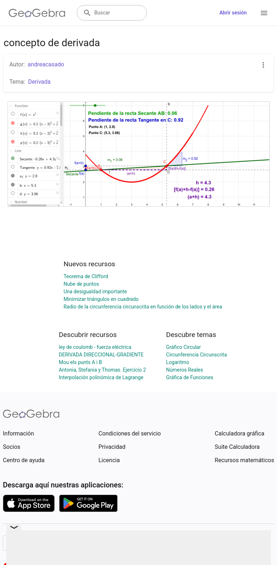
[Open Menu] (264, 13)
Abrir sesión (233, 13)
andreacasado (46, 64)
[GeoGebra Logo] (37, 13)
